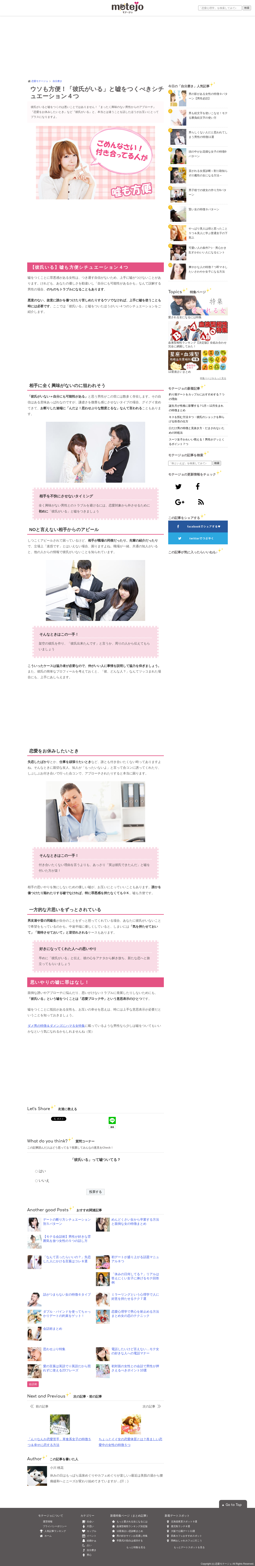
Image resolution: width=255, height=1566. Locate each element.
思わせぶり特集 (54, 1349)
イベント (88, 1535)
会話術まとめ (52, 1328)
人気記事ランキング (52, 1531)
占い (86, 1545)
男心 (86, 1555)
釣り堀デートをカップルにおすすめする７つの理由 (196, 397)
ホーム (45, 1535)
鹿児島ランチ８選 (180, 1526)
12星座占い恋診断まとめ (130, 1531)
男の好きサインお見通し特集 (132, 1535)
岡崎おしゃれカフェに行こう (186, 1540)
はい (42, 1171)
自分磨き (88, 1550)
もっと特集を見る (135, 1547)
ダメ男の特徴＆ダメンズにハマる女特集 (56, 1025)
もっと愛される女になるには (132, 1521)
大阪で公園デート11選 (183, 1531)
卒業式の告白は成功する (130, 1540)
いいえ (44, 1181)
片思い (87, 1526)
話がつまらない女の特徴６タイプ (67, 1294)
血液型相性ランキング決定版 (132, 1526)
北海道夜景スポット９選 (184, 1521)
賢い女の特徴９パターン (204, 209)
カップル (88, 1531)
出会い (87, 1521)
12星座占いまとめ (179, 371)
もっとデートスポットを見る (189, 1547)
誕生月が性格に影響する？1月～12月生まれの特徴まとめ (196, 408)
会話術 (33, 1384)
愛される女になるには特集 (185, 317)
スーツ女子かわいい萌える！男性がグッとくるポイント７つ (196, 442)
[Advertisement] (127, 47)
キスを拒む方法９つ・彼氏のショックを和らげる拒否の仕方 (196, 419)
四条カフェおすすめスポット (186, 1535)
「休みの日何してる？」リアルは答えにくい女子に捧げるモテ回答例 (135, 1278)
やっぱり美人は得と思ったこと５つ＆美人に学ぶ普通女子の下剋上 (208, 233)
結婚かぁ (88, 1540)
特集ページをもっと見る (213, 378)
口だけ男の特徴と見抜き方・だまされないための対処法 (196, 430)
